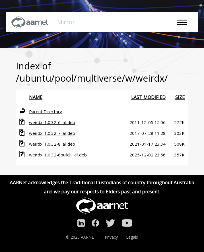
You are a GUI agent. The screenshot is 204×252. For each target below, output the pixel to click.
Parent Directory (45, 111)
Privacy (111, 237)
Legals (132, 237)
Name (35, 97)
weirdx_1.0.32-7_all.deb (52, 133)
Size (180, 97)
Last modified (148, 97)
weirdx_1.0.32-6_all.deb (52, 122)
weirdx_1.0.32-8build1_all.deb (58, 155)
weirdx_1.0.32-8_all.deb (52, 144)
